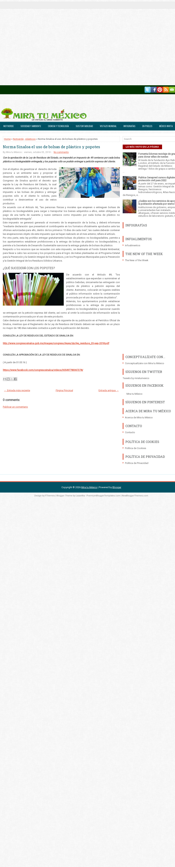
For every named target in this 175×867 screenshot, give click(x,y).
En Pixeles (147, 126)
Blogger (116, 487)
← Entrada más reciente (17, 390)
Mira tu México (134, 393)
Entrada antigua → (109, 390)
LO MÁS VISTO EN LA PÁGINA (142, 147)
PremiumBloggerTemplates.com (103, 495)
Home (7, 139)
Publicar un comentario (15, 406)
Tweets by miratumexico (136, 378)
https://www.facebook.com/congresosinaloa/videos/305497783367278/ (43, 370)
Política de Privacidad (136, 463)
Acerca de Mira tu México (139, 417)
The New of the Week (136, 260)
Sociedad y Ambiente (31, 126)
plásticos (30, 139)
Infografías (129, 126)
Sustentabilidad (84, 126)
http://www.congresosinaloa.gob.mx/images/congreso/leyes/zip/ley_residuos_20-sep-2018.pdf (56, 343)
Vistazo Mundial (108, 126)
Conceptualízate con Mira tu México (144, 363)
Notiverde (8, 126)
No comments (61, 152)
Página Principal (64, 390)
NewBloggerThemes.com (135, 495)
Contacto (130, 432)
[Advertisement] (42, 42)
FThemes (50, 495)
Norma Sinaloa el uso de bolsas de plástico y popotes (51, 147)
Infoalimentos (132, 245)
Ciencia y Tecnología (58, 126)
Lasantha (80, 495)
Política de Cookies (135, 448)
